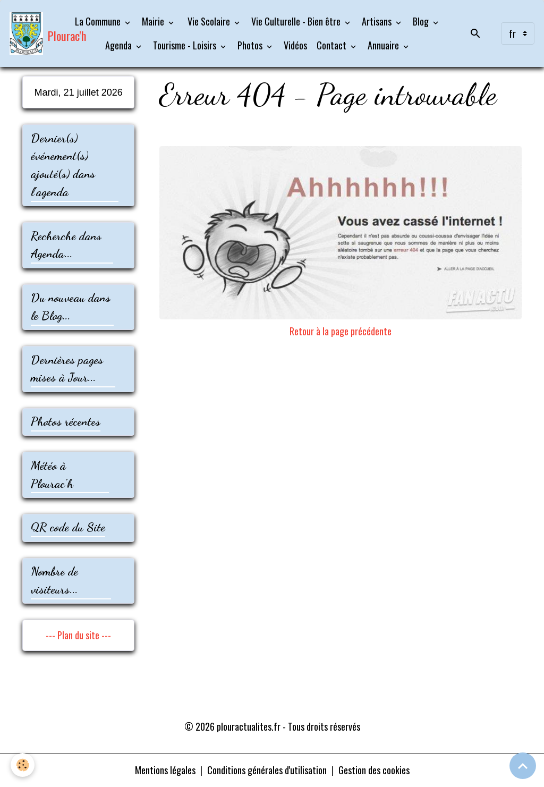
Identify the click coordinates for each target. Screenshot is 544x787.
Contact (332, 45)
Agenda (119, 45)
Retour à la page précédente (341, 331)
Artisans (378, 21)
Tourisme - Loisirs (185, 45)
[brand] (33, 33)
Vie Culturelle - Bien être (297, 21)
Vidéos (295, 45)
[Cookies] (23, 765)
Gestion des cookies (374, 770)
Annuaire (384, 45)
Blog (422, 21)
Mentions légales (165, 770)
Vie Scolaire (208, 21)
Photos (251, 45)
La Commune (99, 21)
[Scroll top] (522, 765)
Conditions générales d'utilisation (267, 770)
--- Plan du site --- (78, 635)
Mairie (154, 21)
